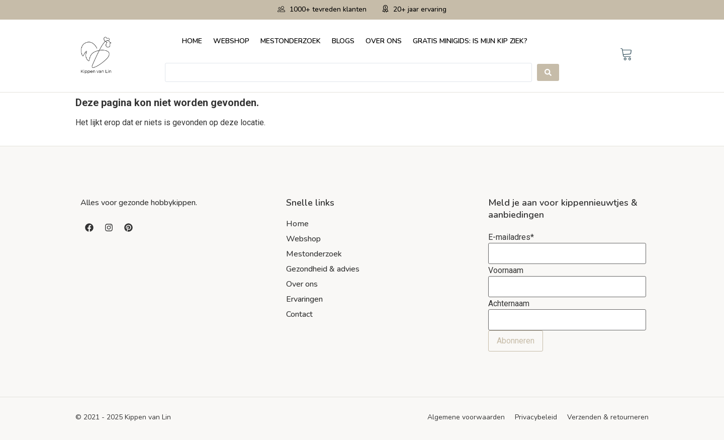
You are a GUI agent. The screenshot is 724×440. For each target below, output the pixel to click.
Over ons (384, 41)
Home (192, 41)
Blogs (343, 41)
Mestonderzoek (290, 41)
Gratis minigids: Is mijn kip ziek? (470, 41)
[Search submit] (548, 72)
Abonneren (515, 340)
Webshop (231, 41)
